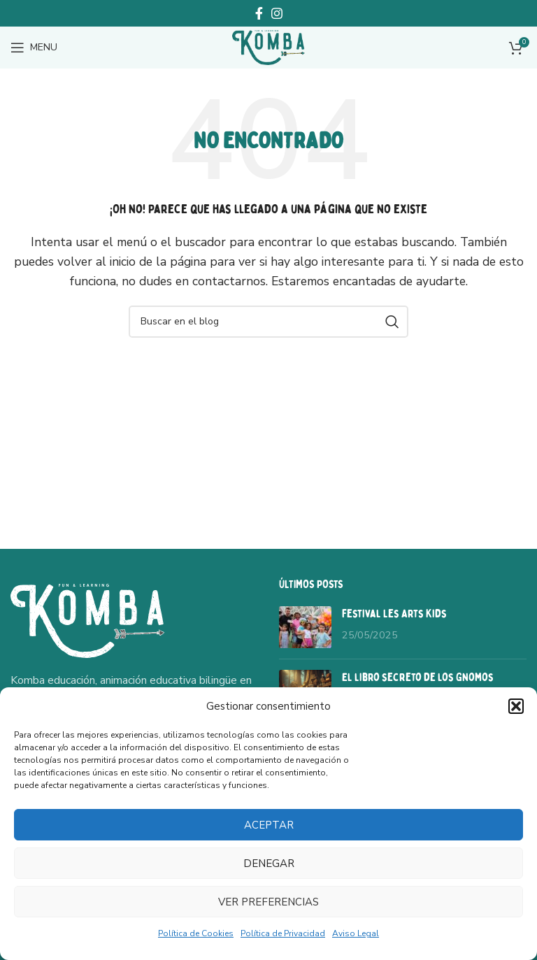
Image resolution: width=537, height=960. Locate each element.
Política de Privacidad (283, 933)
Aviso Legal (355, 933)
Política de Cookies (196, 933)
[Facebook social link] (259, 13)
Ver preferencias (268, 902)
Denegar (268, 864)
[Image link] (87, 619)
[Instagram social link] (277, 13)
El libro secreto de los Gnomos (418, 678)
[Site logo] (268, 47)
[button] (516, 706)
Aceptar (269, 825)
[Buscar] (268, 322)
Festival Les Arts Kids (394, 614)
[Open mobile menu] (33, 48)
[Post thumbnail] (305, 627)
